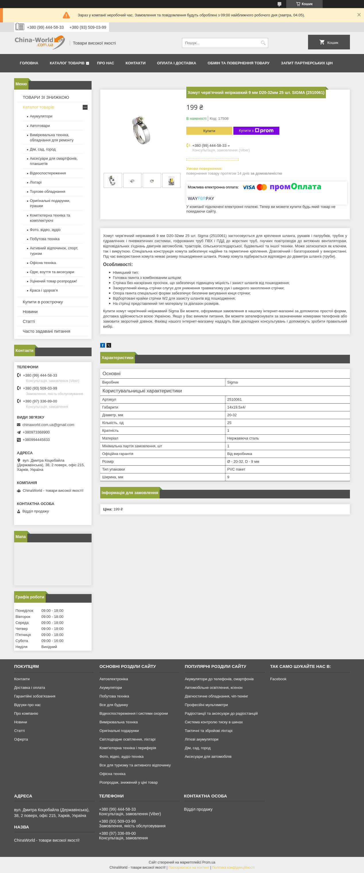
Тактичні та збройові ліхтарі (209, 731)
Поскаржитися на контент (189, 868)
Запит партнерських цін (307, 63)
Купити (209, 131)
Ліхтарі (36, 182)
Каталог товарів (67, 63)
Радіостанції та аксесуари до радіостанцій (221, 713)
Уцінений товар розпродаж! (53, 281)
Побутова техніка (44, 239)
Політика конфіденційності (233, 868)
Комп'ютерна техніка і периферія (127, 748)
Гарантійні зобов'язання (34, 696)
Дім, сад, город (43, 149)
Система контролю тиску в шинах (214, 722)
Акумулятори (41, 116)
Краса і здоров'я (44, 290)
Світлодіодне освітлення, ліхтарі (127, 739)
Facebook (278, 679)
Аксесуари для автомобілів (208, 756)
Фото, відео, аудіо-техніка (121, 756)
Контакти (136, 63)
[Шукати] (263, 43)
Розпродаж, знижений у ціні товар (128, 782)
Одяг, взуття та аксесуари (52, 272)
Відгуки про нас (27, 705)
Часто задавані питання (46, 331)
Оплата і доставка (176, 63)
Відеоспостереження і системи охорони (133, 713)
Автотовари (40, 126)
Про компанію (26, 713)
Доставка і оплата (29, 687)
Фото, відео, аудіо (45, 230)
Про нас (105, 63)
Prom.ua (208, 862)
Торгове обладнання (47, 191)
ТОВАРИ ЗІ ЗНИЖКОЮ (46, 97)
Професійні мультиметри (206, 705)
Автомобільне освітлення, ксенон (214, 687)
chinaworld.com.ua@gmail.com (48, 425)
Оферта (21, 739)
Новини (30, 311)
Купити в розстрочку (43, 301)
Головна (29, 63)
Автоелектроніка (113, 679)
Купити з (256, 130)
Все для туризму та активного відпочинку (135, 765)
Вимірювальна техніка (118, 722)
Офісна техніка (43, 263)
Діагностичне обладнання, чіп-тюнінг (216, 696)
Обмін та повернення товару (238, 63)
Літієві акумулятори (201, 739)
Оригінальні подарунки (119, 731)
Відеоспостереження (48, 173)
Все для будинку (113, 705)
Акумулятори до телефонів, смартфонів (219, 679)
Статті (29, 321)
